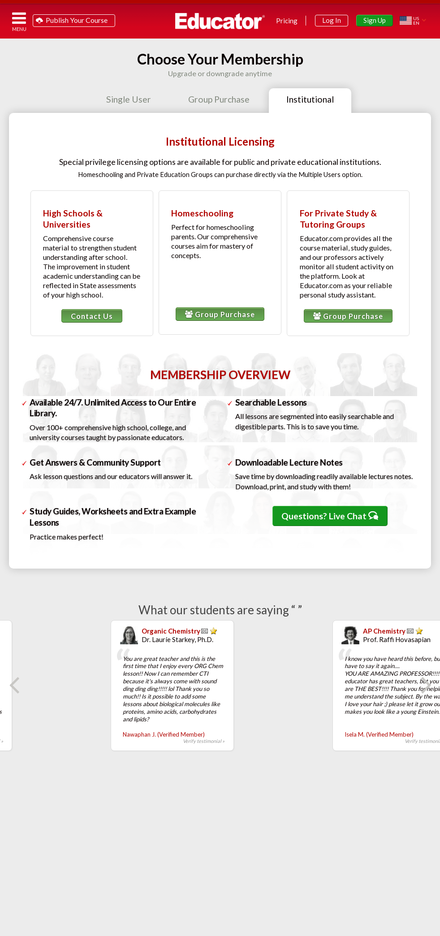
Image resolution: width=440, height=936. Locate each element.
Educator (220, 21)
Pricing (287, 21)
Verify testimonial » (143, 741)
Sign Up (374, 20)
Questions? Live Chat (329, 516)
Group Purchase (220, 314)
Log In (331, 20)
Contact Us (92, 316)
